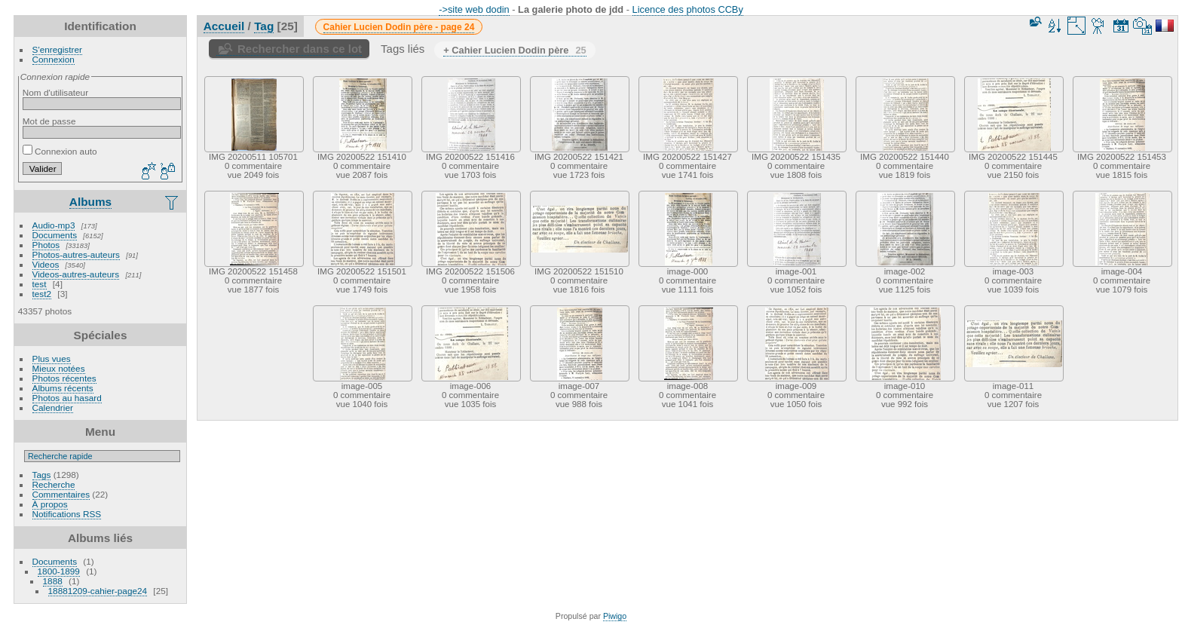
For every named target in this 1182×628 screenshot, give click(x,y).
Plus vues (51, 358)
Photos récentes (64, 378)
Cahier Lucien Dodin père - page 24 (399, 27)
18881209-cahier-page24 (98, 591)
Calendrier (52, 407)
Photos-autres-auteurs (76, 254)
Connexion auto (60, 151)
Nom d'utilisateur (55, 92)
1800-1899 (59, 571)
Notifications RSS (67, 514)
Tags (41, 474)
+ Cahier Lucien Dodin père (514, 50)
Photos (46, 245)
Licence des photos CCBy (687, 9)
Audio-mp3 (53, 225)
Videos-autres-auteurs (76, 274)
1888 (53, 581)
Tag (264, 26)
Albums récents (62, 388)
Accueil (224, 26)
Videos (46, 264)
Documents (55, 235)
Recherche (53, 484)
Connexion (53, 59)
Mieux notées (58, 368)
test (39, 284)
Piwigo (614, 615)
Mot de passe (49, 121)
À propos (50, 504)
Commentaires (61, 494)
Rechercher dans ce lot (299, 48)
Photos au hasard (67, 398)
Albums (90, 201)
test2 (42, 294)
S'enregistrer (57, 49)
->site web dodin (474, 9)
